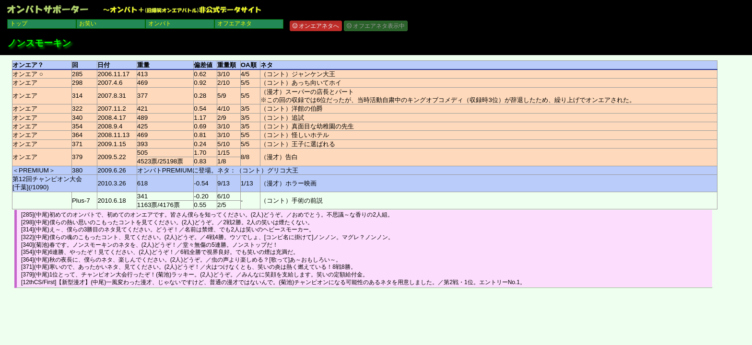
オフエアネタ (234, 23)
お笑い (87, 23)
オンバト (159, 23)
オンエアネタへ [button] (316, 26)
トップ (18, 23)
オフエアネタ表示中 (376, 26)
